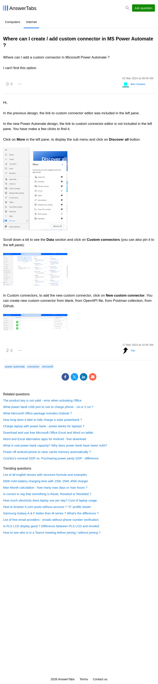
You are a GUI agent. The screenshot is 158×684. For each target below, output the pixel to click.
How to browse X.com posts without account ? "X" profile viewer (47, 507)
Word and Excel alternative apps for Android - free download (44, 439)
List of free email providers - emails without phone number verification (51, 519)
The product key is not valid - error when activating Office (42, 400)
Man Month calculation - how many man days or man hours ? (45, 487)
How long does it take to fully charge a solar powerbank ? (42, 419)
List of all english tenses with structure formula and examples (45, 474)
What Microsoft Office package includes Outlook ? (37, 413)
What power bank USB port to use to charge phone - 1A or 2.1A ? (48, 407)
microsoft (47, 366)
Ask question (143, 8)
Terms (84, 679)
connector (33, 366)
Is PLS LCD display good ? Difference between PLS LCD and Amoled (51, 526)
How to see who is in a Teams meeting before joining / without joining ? (52, 532)
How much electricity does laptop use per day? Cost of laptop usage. (50, 500)
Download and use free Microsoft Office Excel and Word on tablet (48, 432)
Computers (12, 22)
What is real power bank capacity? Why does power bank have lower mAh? (55, 445)
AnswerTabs (22, 8)
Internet (31, 22)
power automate (15, 366)
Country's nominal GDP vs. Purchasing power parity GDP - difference (50, 458)
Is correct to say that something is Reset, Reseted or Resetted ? (47, 494)
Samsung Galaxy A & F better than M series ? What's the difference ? (50, 513)
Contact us (100, 679)
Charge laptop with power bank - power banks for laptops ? (43, 426)
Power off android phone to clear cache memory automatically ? (47, 452)
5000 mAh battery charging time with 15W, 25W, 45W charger (45, 481)
